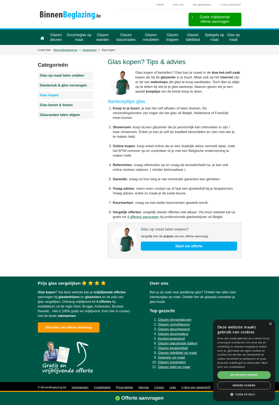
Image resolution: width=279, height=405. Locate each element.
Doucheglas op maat (79, 37)
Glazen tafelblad (193, 37)
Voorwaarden (80, 387)
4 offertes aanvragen (143, 217)
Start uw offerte (188, 246)
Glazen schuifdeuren (174, 324)
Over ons (178, 4)
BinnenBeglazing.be (66, 50)
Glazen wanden (102, 37)
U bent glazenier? (230, 4)
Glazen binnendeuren (174, 320)
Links (172, 387)
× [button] (270, 324)
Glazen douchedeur (173, 334)
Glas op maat (233, 37)
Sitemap (143, 387)
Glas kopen (49, 95)
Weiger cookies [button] (244, 385)
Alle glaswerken (202, 4)
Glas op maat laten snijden (62, 75)
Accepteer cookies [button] (244, 375)
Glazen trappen (172, 37)
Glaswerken (89, 50)
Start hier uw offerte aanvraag (68, 327)
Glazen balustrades (125, 37)
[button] (244, 394)
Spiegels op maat (214, 37)
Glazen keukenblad (173, 348)
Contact (159, 387)
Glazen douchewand (174, 329)
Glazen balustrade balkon (178, 343)
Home (160, 4)
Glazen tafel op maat (174, 367)
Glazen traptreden (172, 362)
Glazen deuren (56, 37)
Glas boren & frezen (56, 105)
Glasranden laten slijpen (60, 115)
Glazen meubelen (151, 37)
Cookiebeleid (102, 387)
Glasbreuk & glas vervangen (63, 85)
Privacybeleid (124, 387)
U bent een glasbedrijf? (196, 387)
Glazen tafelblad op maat (177, 353)
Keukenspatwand (171, 339)
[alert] (244, 360)
